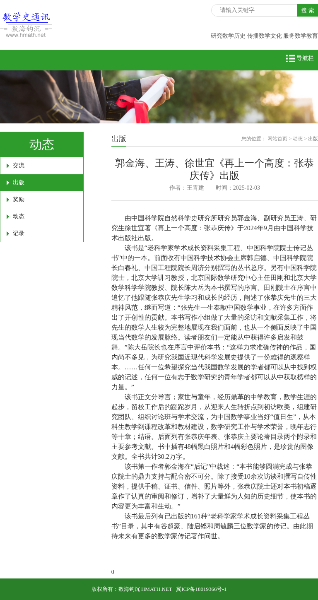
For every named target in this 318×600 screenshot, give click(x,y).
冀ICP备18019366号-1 (201, 589)
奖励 (18, 199)
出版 (18, 182)
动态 (18, 216)
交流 (18, 165)
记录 (18, 233)
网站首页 (277, 139)
